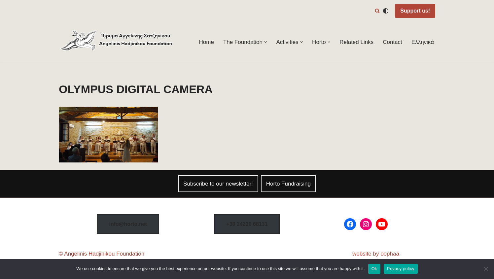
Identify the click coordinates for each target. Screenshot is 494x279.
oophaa (389, 254)
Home (206, 42)
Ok (374, 268)
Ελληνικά (422, 42)
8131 (246, 224)
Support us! (415, 11)
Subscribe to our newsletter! (218, 184)
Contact (392, 42)
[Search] (377, 10)
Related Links (356, 42)
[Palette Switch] (385, 11)
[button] (265, 42)
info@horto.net (128, 224)
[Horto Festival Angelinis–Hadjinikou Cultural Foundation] (116, 42)
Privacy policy (400, 268)
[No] (485, 268)
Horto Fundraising (288, 184)
